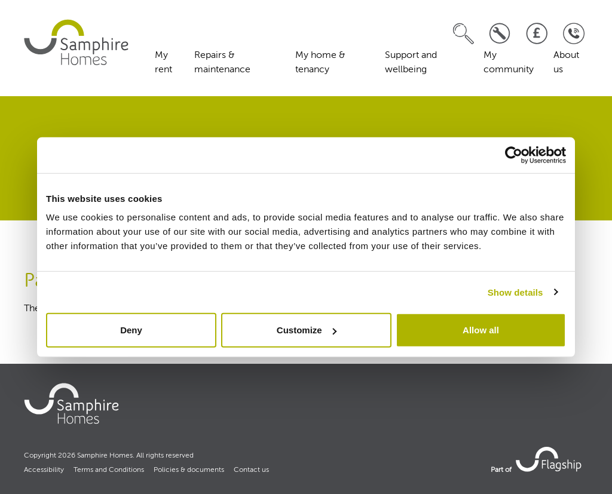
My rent (163, 63)
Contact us (251, 470)
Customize (306, 330)
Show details (515, 292)
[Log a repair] (500, 33)
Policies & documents (189, 470)
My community (509, 63)
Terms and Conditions (109, 470)
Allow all (481, 330)
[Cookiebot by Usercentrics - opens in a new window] (513, 155)
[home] (77, 42)
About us (566, 63)
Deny (131, 330)
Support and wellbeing (411, 63)
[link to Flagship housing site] (550, 458)
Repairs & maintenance (222, 63)
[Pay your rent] (537, 33)
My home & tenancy (320, 63)
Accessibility (44, 470)
